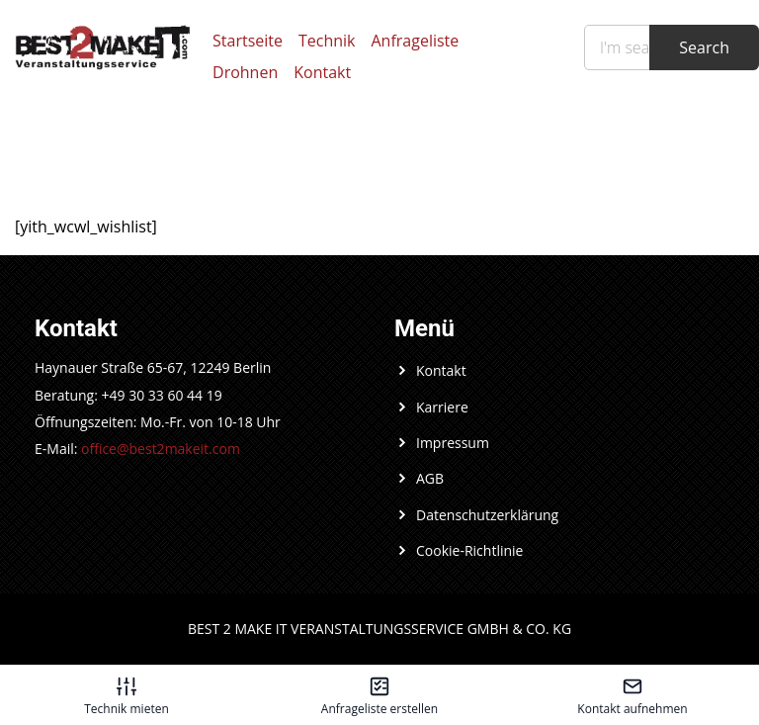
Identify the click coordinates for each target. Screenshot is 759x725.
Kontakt (322, 72)
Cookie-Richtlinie (469, 550)
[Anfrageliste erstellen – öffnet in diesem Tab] (379, 695)
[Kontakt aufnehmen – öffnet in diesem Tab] (632, 695)
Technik (327, 40)
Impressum (452, 442)
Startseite (247, 40)
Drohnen (245, 72)
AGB (430, 478)
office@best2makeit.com (160, 448)
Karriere (442, 407)
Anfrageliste (416, 40)
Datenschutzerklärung (487, 514)
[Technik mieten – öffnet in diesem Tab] (126, 695)
